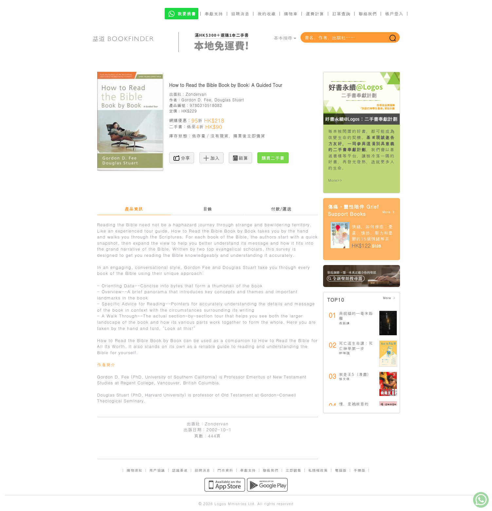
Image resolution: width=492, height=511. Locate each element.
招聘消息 (240, 13)
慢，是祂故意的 (354, 403)
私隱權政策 (318, 470)
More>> (335, 180)
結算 (240, 157)
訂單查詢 (341, 13)
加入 (212, 157)
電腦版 (341, 470)
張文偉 (344, 379)
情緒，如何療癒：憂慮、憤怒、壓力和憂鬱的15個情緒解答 (372, 232)
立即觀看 (293, 470)
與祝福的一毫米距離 (356, 315)
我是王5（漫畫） (355, 374)
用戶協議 (157, 470)
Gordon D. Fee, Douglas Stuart (212, 99)
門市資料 (225, 470)
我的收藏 (267, 13)
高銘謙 (344, 323)
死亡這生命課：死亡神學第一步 (356, 345)
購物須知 (134, 470)
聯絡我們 (367, 13)
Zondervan (196, 94)
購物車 (291, 13)
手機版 (359, 470)
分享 (181, 157)
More (388, 212)
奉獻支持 (214, 13)
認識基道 (180, 470)
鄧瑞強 (344, 353)
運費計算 (315, 13)
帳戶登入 (394, 13)
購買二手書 (273, 157)
